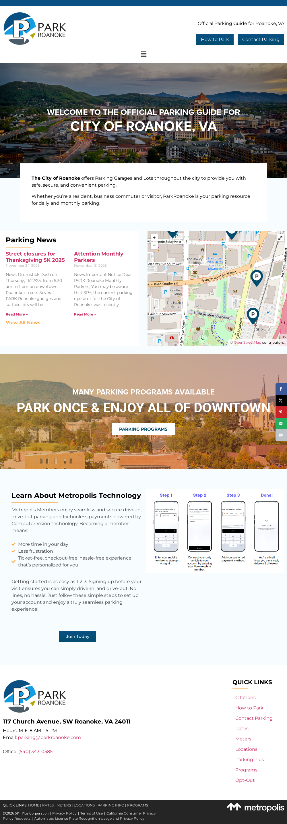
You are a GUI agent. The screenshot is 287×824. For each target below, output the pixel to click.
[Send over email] (281, 423)
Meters (243, 739)
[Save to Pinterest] (281, 412)
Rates (242, 728)
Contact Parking (261, 39)
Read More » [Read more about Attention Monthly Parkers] (85, 314)
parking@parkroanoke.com (49, 737)
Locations (246, 749)
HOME (33, 805)
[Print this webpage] (281, 435)
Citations (245, 697)
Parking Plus (249, 759)
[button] (143, 54)
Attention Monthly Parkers (98, 257)
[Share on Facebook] (281, 389)
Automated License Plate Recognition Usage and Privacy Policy (89, 818)
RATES (48, 805)
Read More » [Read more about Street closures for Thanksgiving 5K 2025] (17, 314)
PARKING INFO (111, 805)
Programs (246, 770)
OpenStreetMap (247, 342)
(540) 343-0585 (35, 751)
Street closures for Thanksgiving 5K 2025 (35, 257)
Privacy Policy (64, 813)
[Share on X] (281, 400)
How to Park (215, 39)
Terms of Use (91, 813)
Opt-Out (245, 780)
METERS (64, 805)
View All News (23, 322)
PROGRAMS (137, 805)
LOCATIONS (84, 805)
